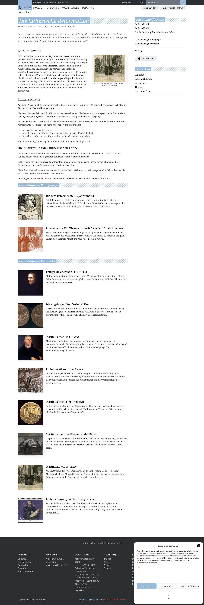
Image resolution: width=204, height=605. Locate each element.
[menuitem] (141, 2)
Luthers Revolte (143, 24)
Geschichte (42, 26)
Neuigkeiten (150, 7)
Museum (37, 7)
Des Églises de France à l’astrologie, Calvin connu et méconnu (87, 580)
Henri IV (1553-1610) (85, 565)
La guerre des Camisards (87, 574)
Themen (139, 87)
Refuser (167, 586)
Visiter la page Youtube (114, 599)
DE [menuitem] (140, 3)
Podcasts (108, 565)
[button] (198, 546)
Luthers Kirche (142, 28)
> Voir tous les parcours (57, 565)
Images (107, 558)
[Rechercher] (183, 2)
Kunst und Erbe (142, 91)
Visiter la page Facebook (90, 599)
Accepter (147, 586)
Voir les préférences (189, 586)
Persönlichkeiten (143, 78)
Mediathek (88, 7)
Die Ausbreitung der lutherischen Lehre (155, 32)
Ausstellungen (70, 7)
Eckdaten (139, 74)
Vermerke (30, 26)
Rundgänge (52, 7)
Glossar (138, 51)
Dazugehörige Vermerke (147, 43)
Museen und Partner (173, 7)
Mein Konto (128, 2)
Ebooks (107, 568)
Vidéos (107, 562)
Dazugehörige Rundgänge (148, 39)
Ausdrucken (145, 58)
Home (20, 26)
